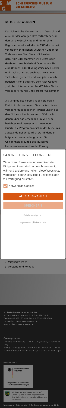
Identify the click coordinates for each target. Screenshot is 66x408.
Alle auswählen (33, 196)
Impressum (25, 222)
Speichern (33, 205)
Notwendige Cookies (18, 186)
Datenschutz (39, 222)
